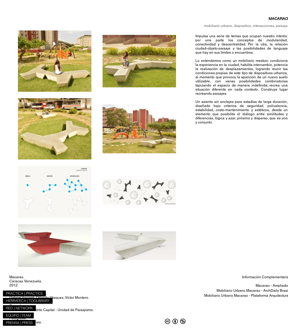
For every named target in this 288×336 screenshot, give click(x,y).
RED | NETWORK (19, 308)
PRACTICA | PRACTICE (24, 293)
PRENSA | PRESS (19, 322)
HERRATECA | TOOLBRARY (28, 300)
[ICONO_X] (25, 330)
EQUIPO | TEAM (18, 315)
